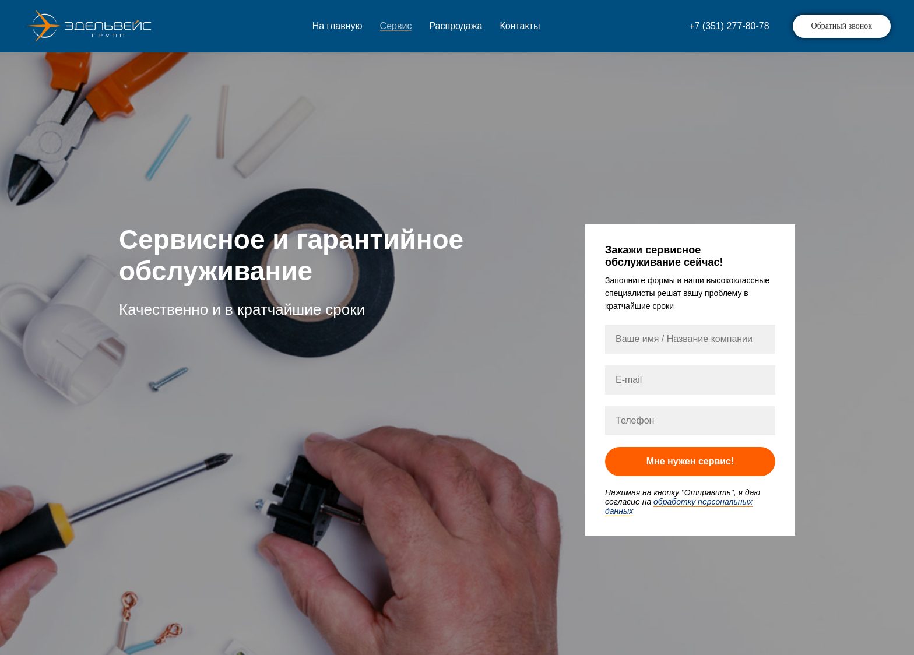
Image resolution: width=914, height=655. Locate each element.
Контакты (520, 26)
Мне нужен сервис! (690, 461)
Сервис (396, 26)
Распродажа (455, 26)
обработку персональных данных (679, 506)
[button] (842, 26)
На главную (337, 26)
